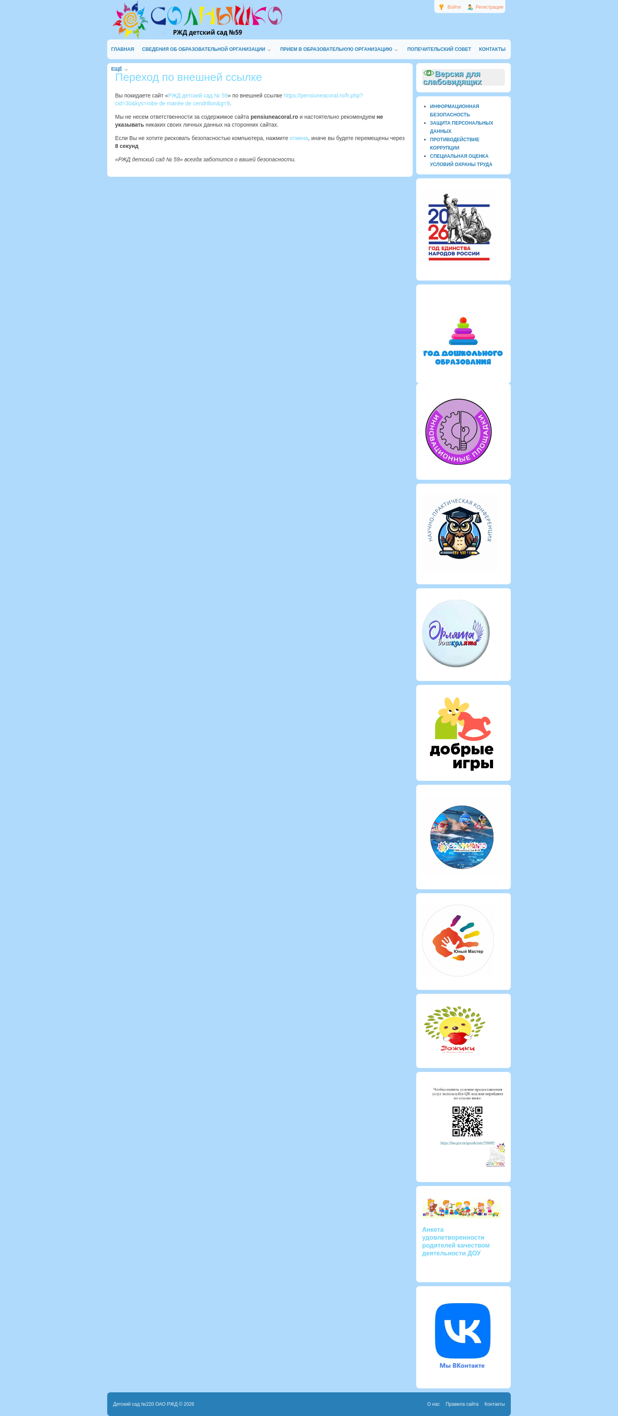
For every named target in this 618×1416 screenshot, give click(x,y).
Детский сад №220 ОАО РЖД (145, 1404)
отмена (299, 138)
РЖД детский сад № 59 (198, 95)
